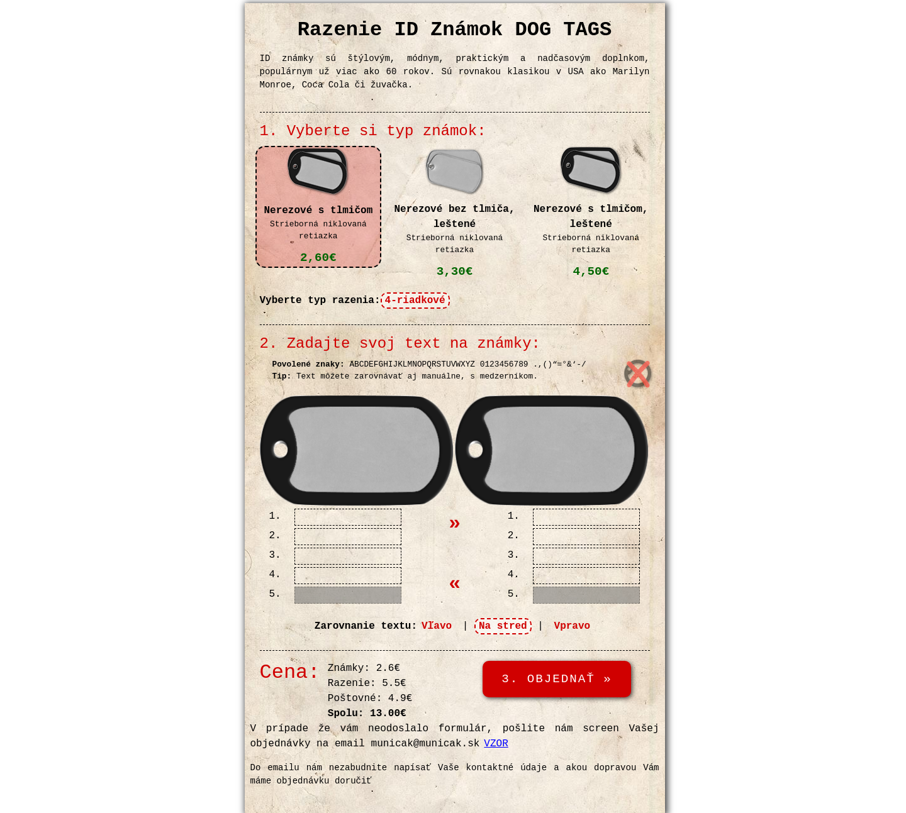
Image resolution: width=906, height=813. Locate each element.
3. (275, 555)
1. (275, 516)
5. (275, 594)
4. (275, 574)
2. (275, 535)
